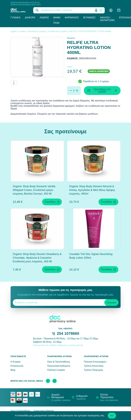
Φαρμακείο (72, 17)
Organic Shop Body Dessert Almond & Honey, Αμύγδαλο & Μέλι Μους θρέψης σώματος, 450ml (92, 190)
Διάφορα (30, 17)
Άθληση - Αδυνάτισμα (107, 18)
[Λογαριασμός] (111, 10)
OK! (112, 415)
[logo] (20, 10)
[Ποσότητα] (74, 90)
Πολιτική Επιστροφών (95, 361)
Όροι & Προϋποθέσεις (58, 361)
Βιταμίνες (89, 17)
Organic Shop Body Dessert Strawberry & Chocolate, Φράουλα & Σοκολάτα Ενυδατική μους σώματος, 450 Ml (37, 258)
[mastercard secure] (14, 400)
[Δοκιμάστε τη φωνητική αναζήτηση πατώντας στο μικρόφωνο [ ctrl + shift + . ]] (96, 10)
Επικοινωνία (17, 366)
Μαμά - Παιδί (56, 20)
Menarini (71, 38)
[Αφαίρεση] (70, 90)
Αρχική (14, 31)
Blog (13, 370)
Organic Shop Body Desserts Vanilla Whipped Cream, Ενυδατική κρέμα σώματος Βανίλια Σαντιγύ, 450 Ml (34, 190)
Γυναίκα (16, 17)
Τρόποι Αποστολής (94, 366)
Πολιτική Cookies (56, 370)
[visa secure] (20, 400)
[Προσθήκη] (77, 90)
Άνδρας (44, 17)
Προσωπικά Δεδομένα (58, 366)
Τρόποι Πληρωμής (93, 370)
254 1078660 (68, 333)
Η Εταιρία (15, 361)
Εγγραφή (111, 302)
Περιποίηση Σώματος (37, 31)
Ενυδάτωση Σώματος (58, 31)
